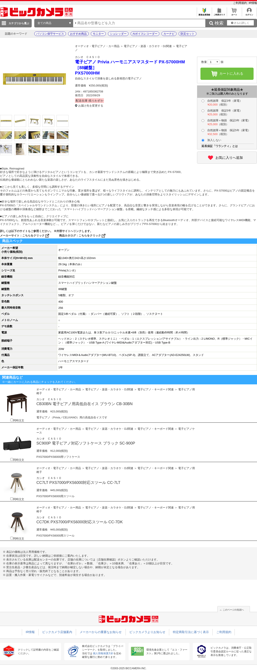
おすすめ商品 (78, 33)
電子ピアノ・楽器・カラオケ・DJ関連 (148, 46)
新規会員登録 (204, 13)
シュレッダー (118, 33)
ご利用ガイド (219, 13)
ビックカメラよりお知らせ (147, 632)
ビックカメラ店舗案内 (57, 632)
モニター (98, 33)
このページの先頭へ (233, 609)
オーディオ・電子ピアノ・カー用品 (97, 46)
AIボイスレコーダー (145, 33)
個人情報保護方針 (103, 653)
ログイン (249, 13)
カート (234, 13)
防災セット (187, 33)
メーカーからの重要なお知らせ (101, 632)
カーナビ (169, 33)
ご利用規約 (240, 2)
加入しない (211, 140)
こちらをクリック (36, 235)
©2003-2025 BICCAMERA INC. (128, 668)
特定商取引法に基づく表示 (191, 632)
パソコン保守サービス (50, 33)
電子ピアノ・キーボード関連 (155, 389)
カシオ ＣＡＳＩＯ (87, 57)
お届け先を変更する (90, 105)
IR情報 (253, 2)
